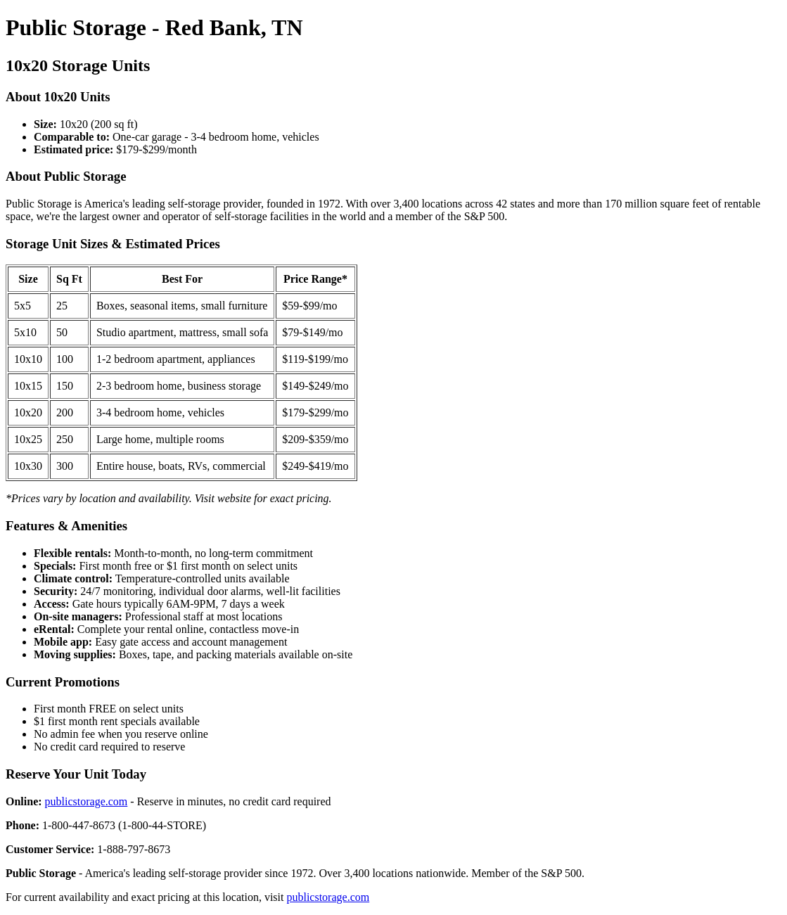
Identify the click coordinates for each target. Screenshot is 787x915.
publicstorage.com (86, 801)
